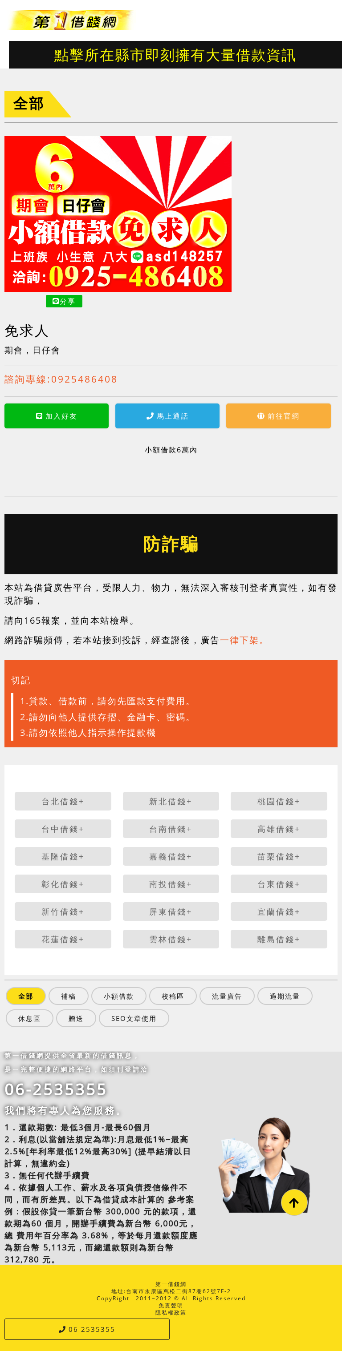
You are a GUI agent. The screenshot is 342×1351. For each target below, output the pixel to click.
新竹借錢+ (63, 911)
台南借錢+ (170, 828)
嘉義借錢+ (170, 856)
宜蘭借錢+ (279, 911)
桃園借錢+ (279, 801)
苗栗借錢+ (279, 856)
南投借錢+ (170, 884)
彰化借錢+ (63, 884)
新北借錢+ (170, 801)
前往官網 (209, 416)
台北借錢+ (63, 801)
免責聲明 (171, 1305)
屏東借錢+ (170, 911)
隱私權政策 (171, 1312)
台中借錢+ (63, 828)
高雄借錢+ (279, 828)
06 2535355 (87, 1329)
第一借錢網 (171, 1284)
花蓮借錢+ (63, 939)
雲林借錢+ (170, 939)
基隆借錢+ (63, 856)
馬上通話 (98, 416)
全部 (29, 103)
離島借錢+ (279, 939)
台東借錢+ (279, 884)
